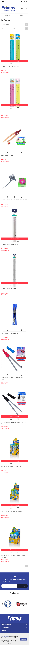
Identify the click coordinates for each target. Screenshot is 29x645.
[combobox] (14, 24)
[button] (26, 2)
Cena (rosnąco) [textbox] (5, 24)
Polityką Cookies (5, 636)
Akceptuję (23, 639)
